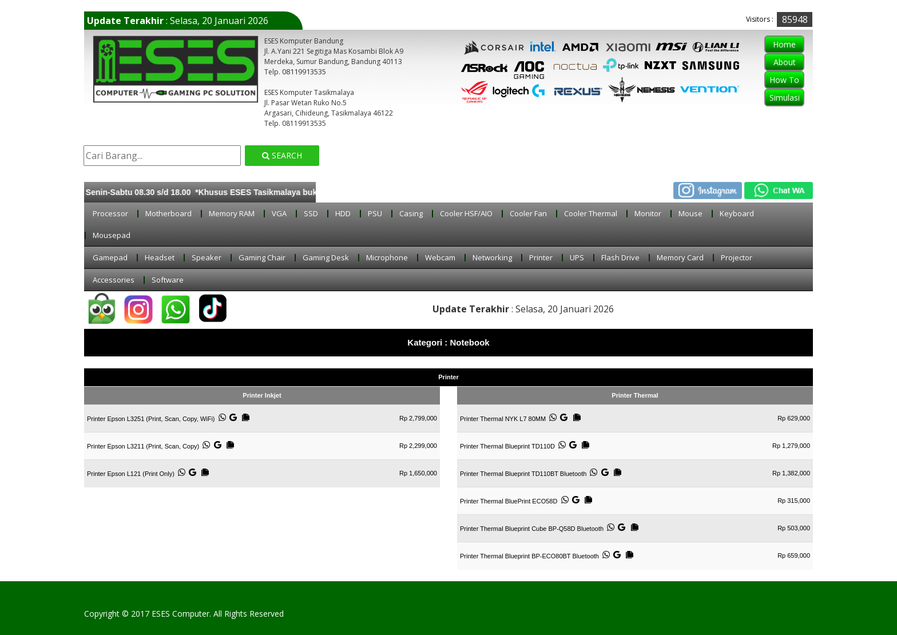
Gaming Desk (331, 257)
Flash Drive (626, 257)
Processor (116, 213)
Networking (498, 257)
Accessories (119, 280)
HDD (348, 213)
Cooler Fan (534, 213)
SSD (316, 213)
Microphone (393, 257)
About (779, 62)
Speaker (212, 257)
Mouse (696, 213)
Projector (742, 257)
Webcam (446, 257)
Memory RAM (237, 213)
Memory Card (685, 257)
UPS (582, 257)
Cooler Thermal (596, 213)
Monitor (653, 213)
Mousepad (117, 235)
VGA (284, 213)
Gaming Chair (267, 257)
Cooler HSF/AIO (472, 213)
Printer (546, 257)
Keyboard (742, 213)
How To (778, 79)
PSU (381, 213)
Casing (416, 213)
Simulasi (779, 97)
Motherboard (174, 213)
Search (285, 155)
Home (778, 44)
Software (173, 280)
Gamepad (115, 257)
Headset (165, 257)
